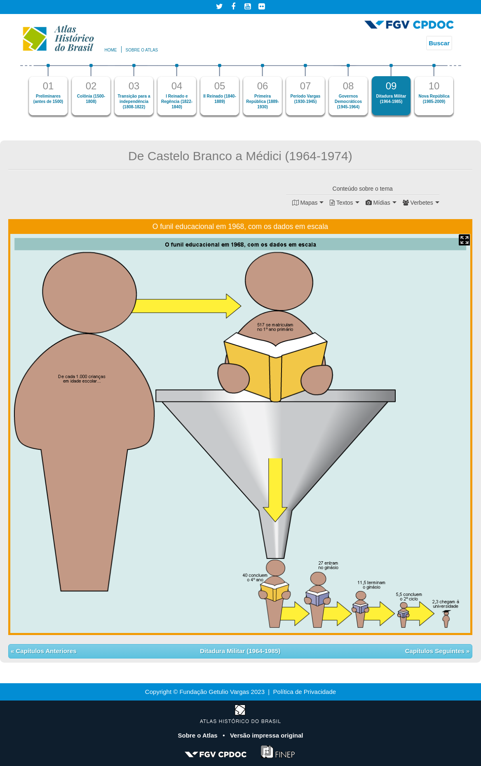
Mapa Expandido (464, 239)
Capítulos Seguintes (435, 650)
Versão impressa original (266, 735)
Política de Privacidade (304, 691)
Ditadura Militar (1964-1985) (240, 650)
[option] (48, 89)
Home (111, 50)
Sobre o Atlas (198, 735)
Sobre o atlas (142, 50)
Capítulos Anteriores (45, 650)
